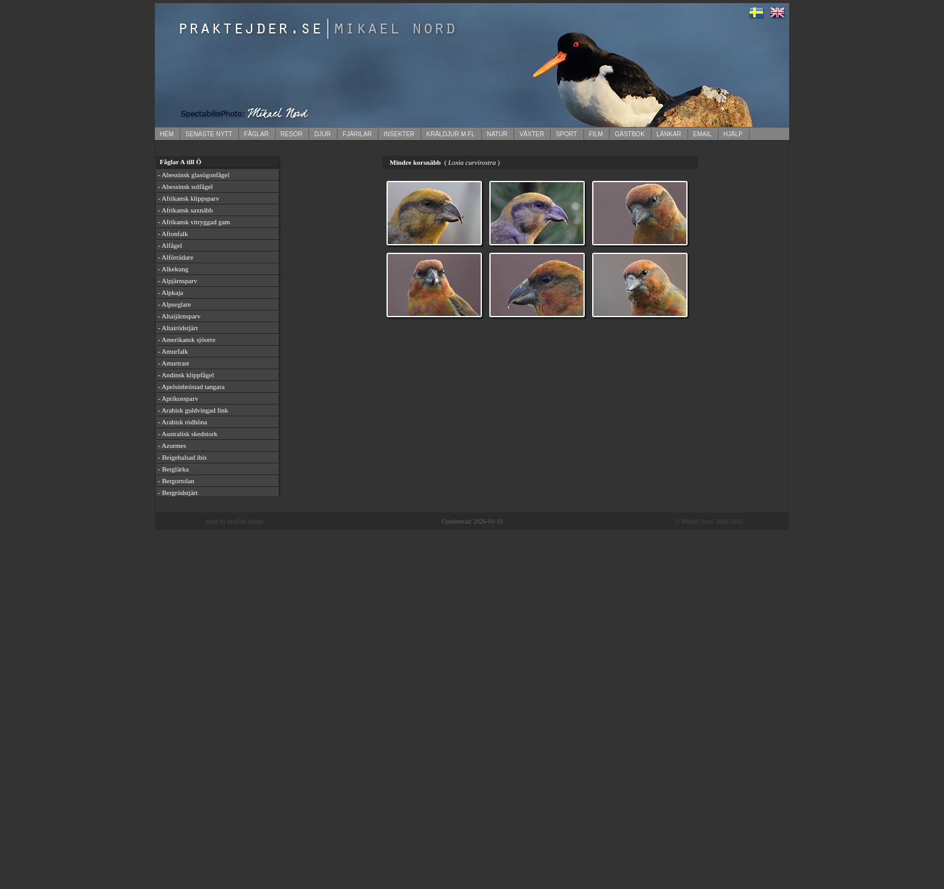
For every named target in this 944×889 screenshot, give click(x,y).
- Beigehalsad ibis (182, 457)
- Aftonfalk (173, 233)
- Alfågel (170, 245)
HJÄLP (733, 134)
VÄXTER (531, 134)
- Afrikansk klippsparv (188, 198)
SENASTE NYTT (208, 134)
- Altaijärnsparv (179, 316)
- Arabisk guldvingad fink (193, 410)
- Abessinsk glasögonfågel (193, 174)
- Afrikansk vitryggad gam (194, 222)
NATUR (497, 134)
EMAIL (702, 134)
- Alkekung (173, 269)
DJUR (322, 134)
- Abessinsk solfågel (185, 186)
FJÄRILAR (357, 134)
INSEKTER (398, 134)
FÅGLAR (256, 134)
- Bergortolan (176, 480)
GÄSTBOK (629, 134)
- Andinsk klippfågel (186, 375)
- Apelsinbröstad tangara (191, 386)
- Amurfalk (173, 351)
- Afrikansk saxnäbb (185, 210)
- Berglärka (173, 469)
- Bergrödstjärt (178, 492)
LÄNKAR (669, 134)
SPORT (566, 134)
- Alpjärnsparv (177, 280)
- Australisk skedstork (187, 433)
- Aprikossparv (178, 398)
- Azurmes (172, 445)
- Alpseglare (174, 304)
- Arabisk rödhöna (182, 422)
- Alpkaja (170, 292)
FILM (596, 134)
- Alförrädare (175, 257)
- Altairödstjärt (178, 327)
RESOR (292, 134)
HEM (166, 134)
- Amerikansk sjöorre (187, 339)
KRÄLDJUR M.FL (450, 134)
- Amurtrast (173, 363)
